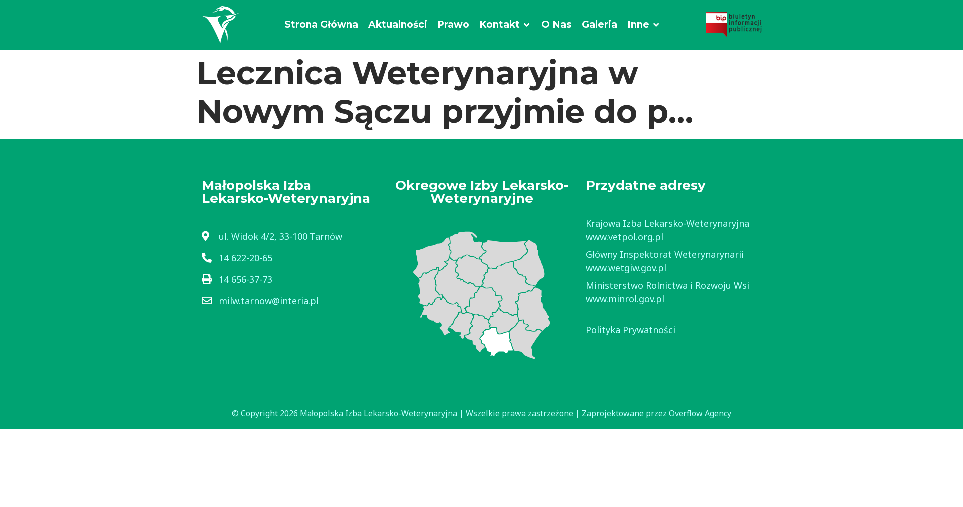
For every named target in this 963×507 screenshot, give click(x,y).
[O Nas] (556, 25)
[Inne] (644, 25)
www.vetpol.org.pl (624, 237)
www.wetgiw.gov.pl (626, 268)
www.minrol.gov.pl (625, 299)
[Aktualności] (397, 25)
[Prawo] (453, 25)
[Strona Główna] (321, 25)
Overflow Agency (700, 413)
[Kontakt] (505, 25)
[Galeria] (599, 25)
